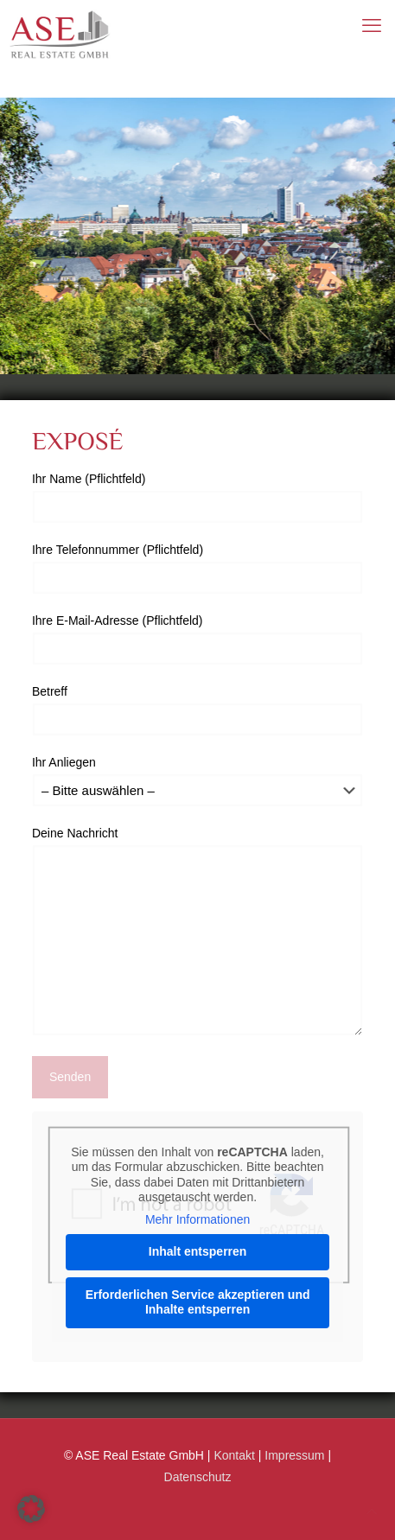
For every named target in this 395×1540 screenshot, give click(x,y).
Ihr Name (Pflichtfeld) (197, 498)
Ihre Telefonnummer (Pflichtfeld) (197, 569)
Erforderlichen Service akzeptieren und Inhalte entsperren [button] (198, 1302)
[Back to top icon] (372, 1512)
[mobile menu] (371, 26)
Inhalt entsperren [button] (198, 1251)
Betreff (197, 710)
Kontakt (233, 1455)
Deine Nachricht (197, 931)
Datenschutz (198, 1477)
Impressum (294, 1455)
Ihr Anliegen (197, 781)
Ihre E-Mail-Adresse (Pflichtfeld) (197, 639)
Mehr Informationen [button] (197, 1219)
